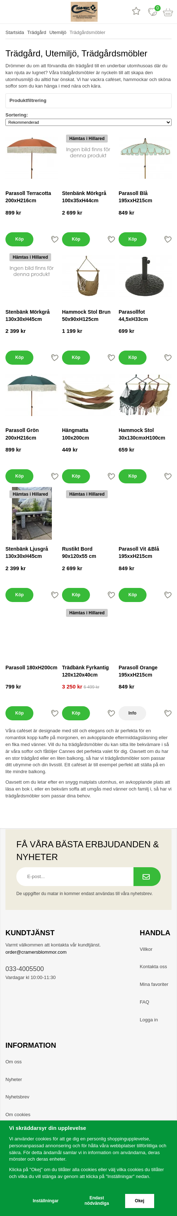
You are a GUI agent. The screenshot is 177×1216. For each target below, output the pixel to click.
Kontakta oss (153, 966)
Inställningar (45, 1200)
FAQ (144, 1002)
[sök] (24, 12)
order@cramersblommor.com (36, 952)
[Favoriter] (152, 12)
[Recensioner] (136, 12)
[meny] (8, 12)
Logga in (149, 1019)
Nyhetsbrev (17, 1097)
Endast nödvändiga (97, 1200)
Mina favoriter (154, 984)
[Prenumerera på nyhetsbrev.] (147, 876)
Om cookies (17, 1114)
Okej (139, 1200)
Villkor (146, 949)
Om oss (13, 1061)
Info (132, 713)
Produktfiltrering (88, 101)
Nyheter (13, 1079)
